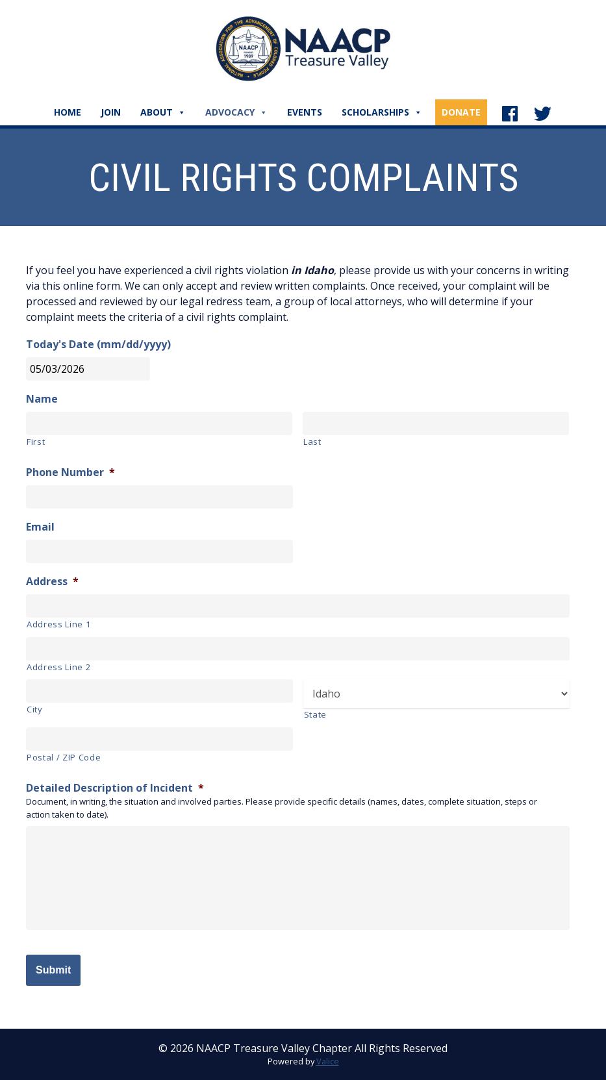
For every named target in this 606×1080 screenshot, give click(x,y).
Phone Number (70, 472)
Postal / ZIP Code (64, 757)
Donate (461, 112)
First (36, 441)
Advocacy (236, 112)
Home (67, 112)
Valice (327, 1061)
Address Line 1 (58, 624)
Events (304, 112)
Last (312, 441)
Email (40, 527)
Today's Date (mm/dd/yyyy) (98, 344)
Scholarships (382, 112)
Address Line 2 (58, 667)
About (163, 112)
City (35, 709)
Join (111, 112)
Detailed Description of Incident (115, 788)
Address (52, 581)
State (315, 714)
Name (42, 399)
